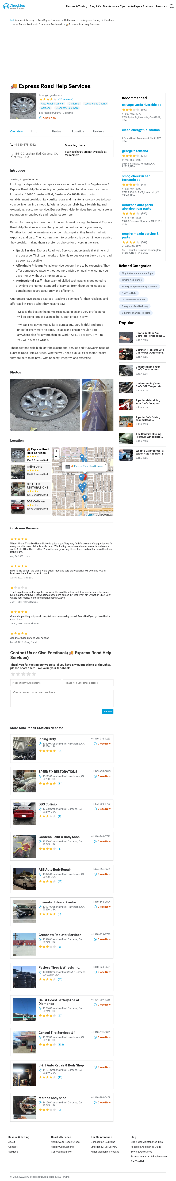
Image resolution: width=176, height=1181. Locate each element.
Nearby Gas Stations (62, 1146)
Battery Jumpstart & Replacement (140, 286)
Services (13, 1151)
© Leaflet (90, 515)
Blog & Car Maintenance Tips (107, 6)
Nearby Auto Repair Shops (65, 1142)
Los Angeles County (90, 20)
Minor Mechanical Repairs (136, 313)
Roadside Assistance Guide (146, 1146)
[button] (85, 477)
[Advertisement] (88, 54)
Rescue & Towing (76, 6)
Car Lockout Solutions (133, 300)
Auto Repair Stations (140, 6)
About (11, 1142)
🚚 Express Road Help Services (83, 24)
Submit (108, 711)
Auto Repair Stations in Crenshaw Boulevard (37, 24)
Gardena (109, 20)
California (69, 20)
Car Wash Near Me (61, 1151)
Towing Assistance (132, 280)
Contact (12, 1146)
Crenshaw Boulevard (67, 108)
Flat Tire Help (129, 293)
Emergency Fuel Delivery (135, 306)
